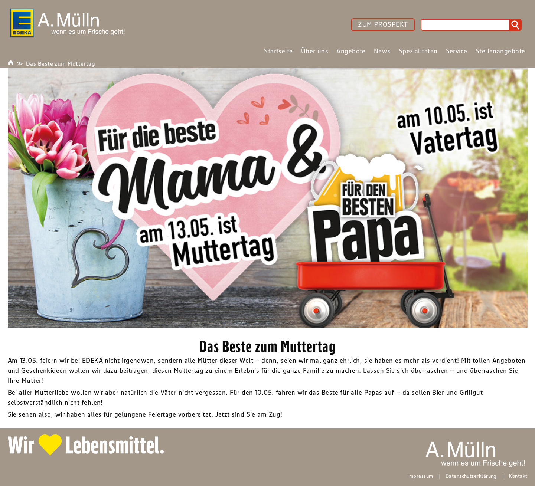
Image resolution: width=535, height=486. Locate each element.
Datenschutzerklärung (471, 476)
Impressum (420, 476)
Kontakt (518, 476)
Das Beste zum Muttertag (60, 63)
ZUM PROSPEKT (383, 24)
